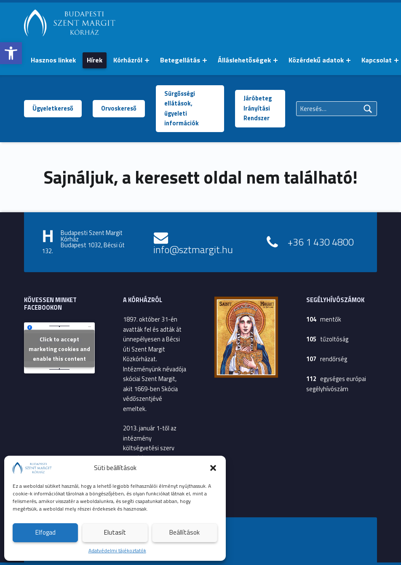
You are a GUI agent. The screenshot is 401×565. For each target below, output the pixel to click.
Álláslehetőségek (244, 60)
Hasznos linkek (53, 60)
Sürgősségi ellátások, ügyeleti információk (181, 108)
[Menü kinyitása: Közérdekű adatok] (348, 60)
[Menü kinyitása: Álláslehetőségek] (275, 60)
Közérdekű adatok (316, 60)
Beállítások (184, 532)
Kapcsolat (376, 60)
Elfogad (45, 532)
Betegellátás (180, 60)
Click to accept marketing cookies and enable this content (59, 349)
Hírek (94, 60)
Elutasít (115, 532)
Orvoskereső (118, 108)
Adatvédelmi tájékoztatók (117, 550)
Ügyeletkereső (52, 108)
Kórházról (127, 60)
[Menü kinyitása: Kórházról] (147, 60)
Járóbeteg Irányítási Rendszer (257, 108)
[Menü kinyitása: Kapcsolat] (396, 60)
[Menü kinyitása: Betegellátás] (205, 60)
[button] (11, 53)
